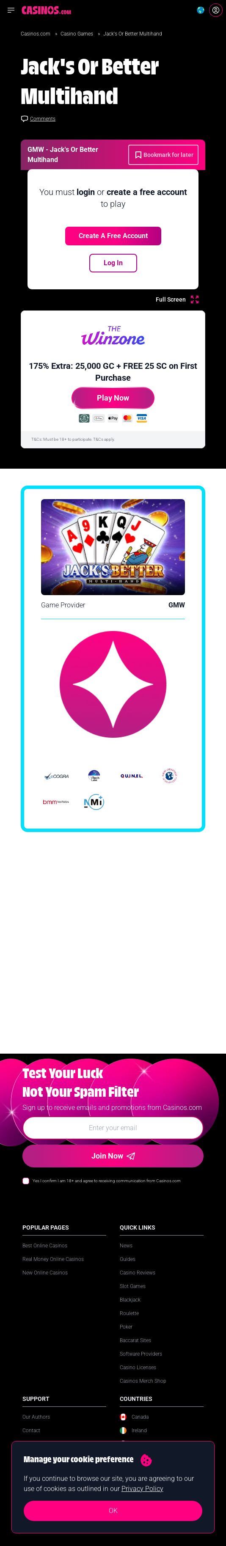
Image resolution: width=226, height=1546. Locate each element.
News (126, 1254)
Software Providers (141, 1362)
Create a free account (113, 236)
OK (113, 1511)
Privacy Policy (142, 1489)
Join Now (113, 1164)
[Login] (216, 10)
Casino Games (77, 34)
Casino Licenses (138, 1376)
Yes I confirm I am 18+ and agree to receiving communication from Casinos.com (107, 1189)
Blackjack (130, 1308)
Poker (126, 1335)
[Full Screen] (177, 299)
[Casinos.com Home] (46, 10)
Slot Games (133, 1295)
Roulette (129, 1322)
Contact (31, 1439)
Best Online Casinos (44, 1254)
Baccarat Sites (135, 1349)
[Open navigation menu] (11, 10)
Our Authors (36, 1425)
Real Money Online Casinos (53, 1268)
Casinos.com (36, 34)
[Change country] (200, 10)
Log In (113, 263)
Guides (127, 1268)
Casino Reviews (137, 1281)
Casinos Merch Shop (143, 1389)
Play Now (100, 401)
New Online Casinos (45, 1281)
